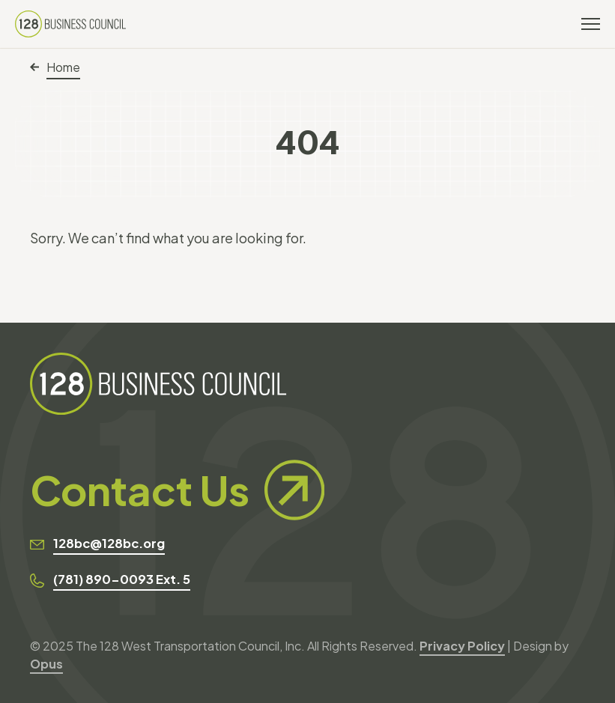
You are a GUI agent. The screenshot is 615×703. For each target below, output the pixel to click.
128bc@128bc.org (109, 543)
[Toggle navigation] (590, 24)
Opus (46, 664)
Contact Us (177, 490)
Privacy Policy (462, 646)
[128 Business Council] (70, 23)
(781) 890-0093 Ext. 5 (121, 579)
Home (55, 67)
